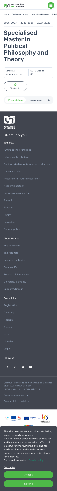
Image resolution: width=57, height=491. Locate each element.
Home (6, 14)
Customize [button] (9, 467)
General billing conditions (16, 401)
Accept (28, 474)
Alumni (8, 200)
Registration (11, 305)
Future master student (16, 157)
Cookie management (14, 395)
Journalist (9, 222)
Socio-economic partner (17, 193)
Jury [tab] (50, 100)
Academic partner (14, 186)
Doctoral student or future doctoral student (28, 164)
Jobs (6, 334)
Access (8, 327)
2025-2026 (27, 23)
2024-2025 (43, 23)
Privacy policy (29, 389)
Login (7, 348)
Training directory (20, 14)
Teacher (8, 207)
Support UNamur (13, 289)
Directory (9, 312)
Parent (7, 214)
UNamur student (13, 171)
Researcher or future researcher (21, 178)
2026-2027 (10, 23)
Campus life (10, 267)
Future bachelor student (17, 149)
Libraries (8, 341)
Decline (28, 483)
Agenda (8, 319)
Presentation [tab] (15, 100)
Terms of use (10, 389)
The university (12, 245)
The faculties (11, 253)
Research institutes (14, 260)
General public (12, 229)
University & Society (15, 281)
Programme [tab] (35, 100)
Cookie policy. (36, 460)
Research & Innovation (16, 274)
